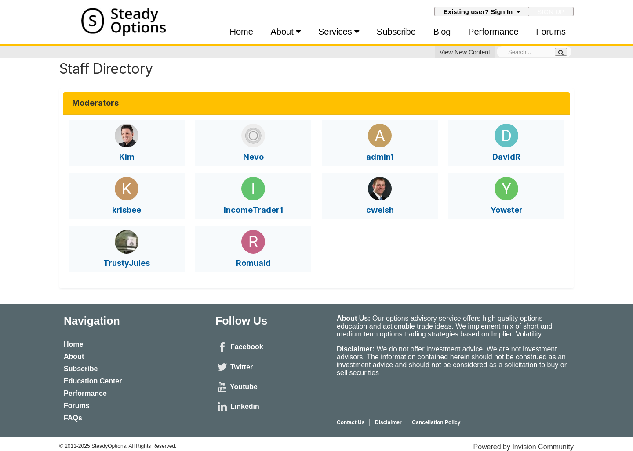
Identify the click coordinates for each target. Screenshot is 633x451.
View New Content (465, 52)
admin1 (380, 156)
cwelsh (380, 210)
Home (241, 31)
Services (338, 31)
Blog (442, 31)
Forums (551, 31)
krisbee (126, 210)
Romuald (253, 263)
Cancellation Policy (436, 422)
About (286, 31)
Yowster (507, 210)
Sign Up (550, 11)
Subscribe (396, 31)
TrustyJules (126, 263)
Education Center (93, 381)
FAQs (73, 418)
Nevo (253, 156)
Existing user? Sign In (482, 11)
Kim (127, 156)
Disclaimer (388, 422)
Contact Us (350, 422)
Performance (493, 31)
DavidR (506, 156)
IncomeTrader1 (253, 210)
